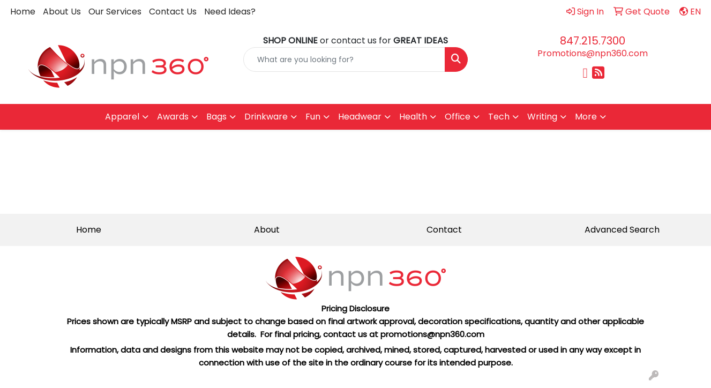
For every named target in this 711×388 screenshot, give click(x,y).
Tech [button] (499, 116)
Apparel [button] (122, 116)
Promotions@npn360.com (592, 53)
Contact (444, 229)
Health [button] (413, 116)
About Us (62, 11)
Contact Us (173, 11)
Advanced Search (622, 229)
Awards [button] (173, 116)
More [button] (586, 116)
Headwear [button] (359, 116)
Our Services (114, 11)
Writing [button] (542, 116)
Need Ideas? (230, 11)
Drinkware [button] (266, 116)
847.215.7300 (592, 40)
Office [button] (457, 116)
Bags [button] (216, 116)
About (267, 229)
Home (22, 11)
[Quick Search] (344, 59)
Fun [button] (312, 116)
